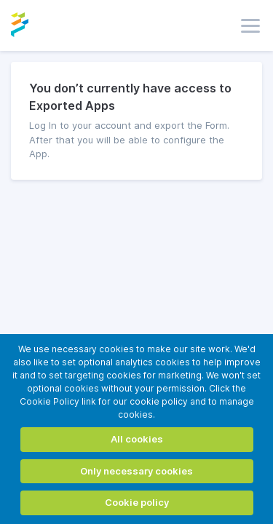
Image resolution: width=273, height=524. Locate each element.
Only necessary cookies (136, 471)
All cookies (137, 439)
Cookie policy (137, 502)
